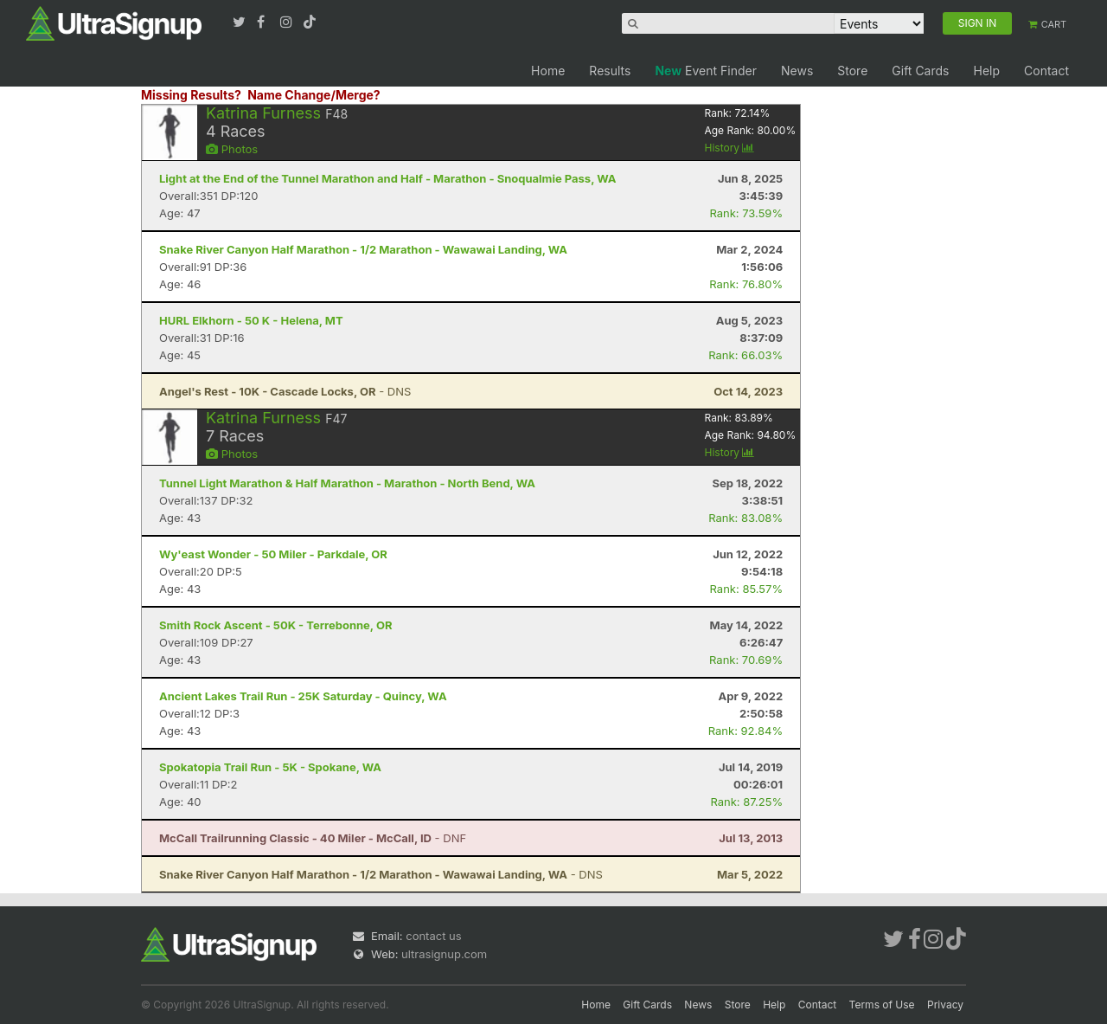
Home (548, 70)
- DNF (312, 838)
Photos (232, 149)
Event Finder (706, 70)
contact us (433, 936)
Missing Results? (191, 94)
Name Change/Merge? (314, 94)
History (729, 147)
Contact (1046, 70)
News (797, 70)
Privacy (945, 1004)
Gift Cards (920, 70)
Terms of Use (882, 1004)
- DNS (285, 391)
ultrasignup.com (444, 954)
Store (852, 70)
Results (609, 70)
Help (986, 70)
